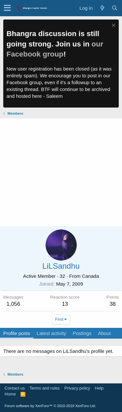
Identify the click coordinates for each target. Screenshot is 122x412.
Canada (90, 276)
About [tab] (104, 333)
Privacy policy (77, 388)
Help (99, 388)
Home (10, 394)
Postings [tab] (82, 333)
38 (113, 304)
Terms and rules (45, 388)
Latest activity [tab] (51, 333)
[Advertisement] (61, 172)
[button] (7, 8)
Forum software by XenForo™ (50, 406)
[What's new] (102, 8)
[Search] (114, 8)
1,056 (13, 304)
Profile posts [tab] (16, 333)
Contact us (15, 388)
